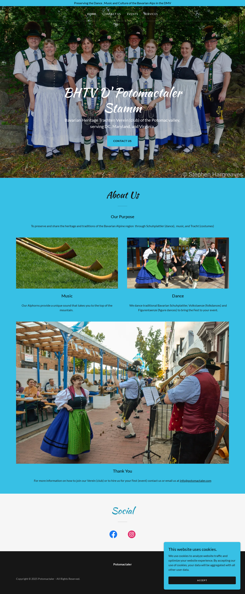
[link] (113, 535)
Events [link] (132, 14)
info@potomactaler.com (195, 480)
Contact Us (122, 141)
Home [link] (91, 14)
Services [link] (151, 14)
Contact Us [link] (111, 14)
